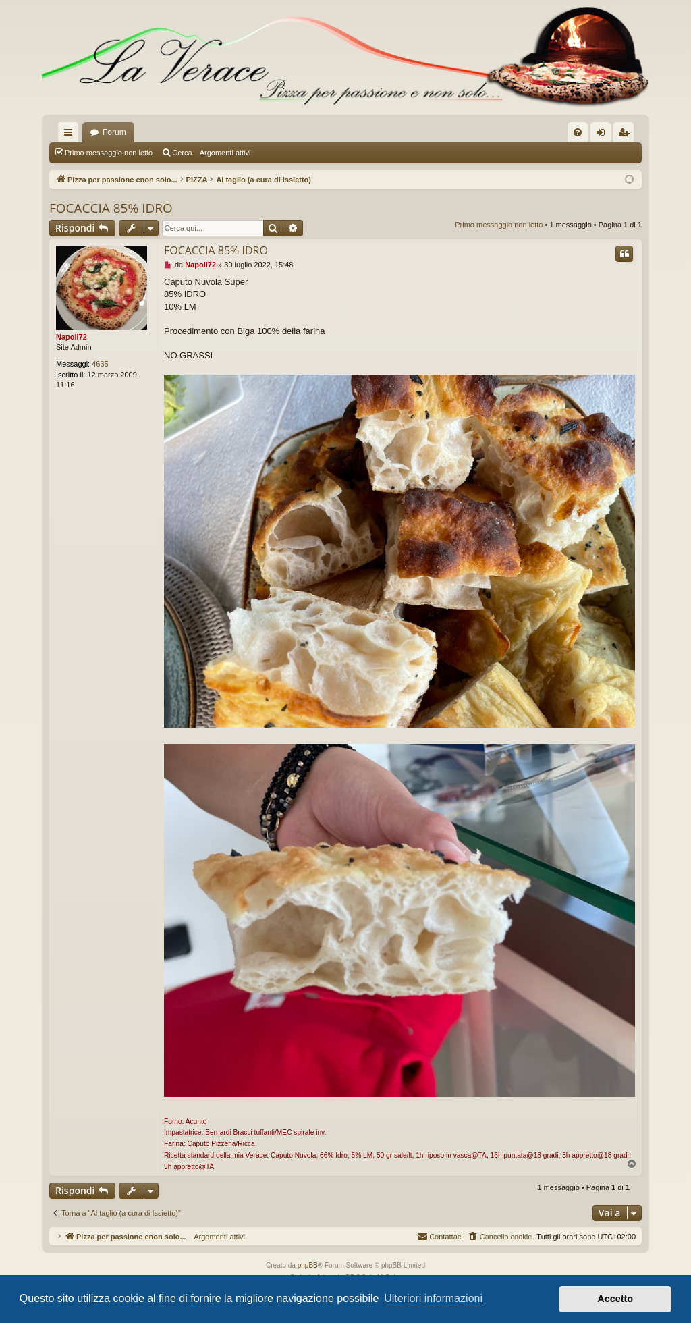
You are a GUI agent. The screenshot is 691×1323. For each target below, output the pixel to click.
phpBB (308, 1265)
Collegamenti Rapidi (70, 135)
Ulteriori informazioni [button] (433, 1298)
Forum (114, 132)
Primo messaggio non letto (109, 152)
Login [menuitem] (604, 135)
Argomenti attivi (225, 152)
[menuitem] (578, 132)
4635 (100, 364)
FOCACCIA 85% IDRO (111, 208)
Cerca (182, 152)
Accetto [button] (615, 1298)
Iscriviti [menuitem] (626, 135)
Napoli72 (71, 337)
